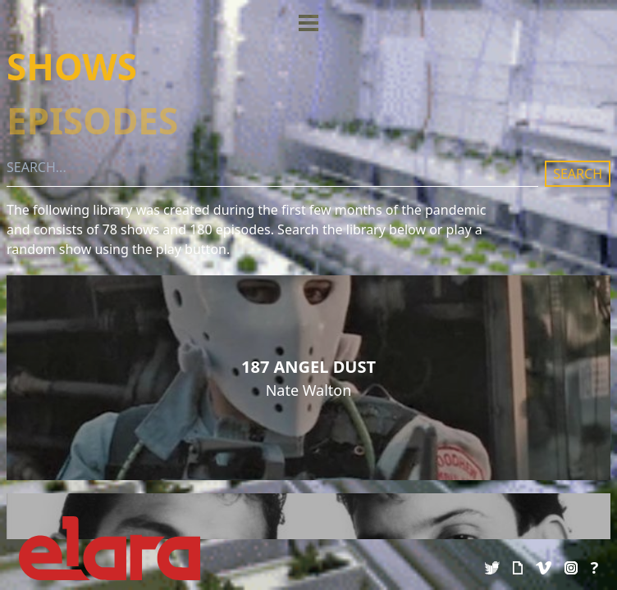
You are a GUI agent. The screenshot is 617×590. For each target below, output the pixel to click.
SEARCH (577, 174)
